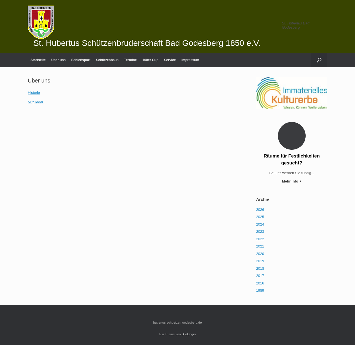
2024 (260, 224)
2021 (260, 246)
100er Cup (150, 60)
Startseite (38, 60)
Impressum (190, 60)
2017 (260, 276)
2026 (260, 210)
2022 (260, 239)
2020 (260, 254)
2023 (260, 231)
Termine (130, 60)
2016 (260, 283)
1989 (260, 290)
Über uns (58, 60)
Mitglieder (35, 102)
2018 (260, 268)
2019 (260, 261)
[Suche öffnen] (319, 60)
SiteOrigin (189, 334)
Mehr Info (291, 181)
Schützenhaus (107, 60)
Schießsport (80, 60)
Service (170, 60)
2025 (260, 217)
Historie (34, 93)
